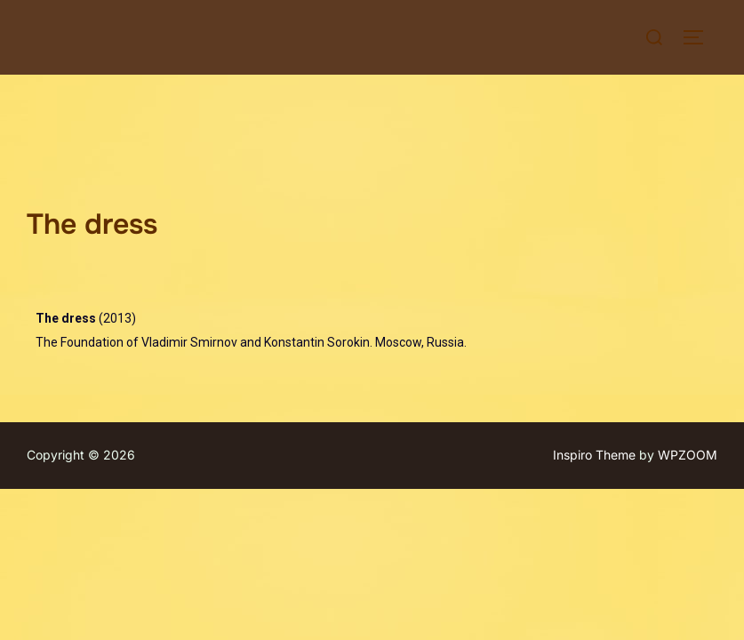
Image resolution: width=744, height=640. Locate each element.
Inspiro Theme (594, 380)
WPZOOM (687, 380)
